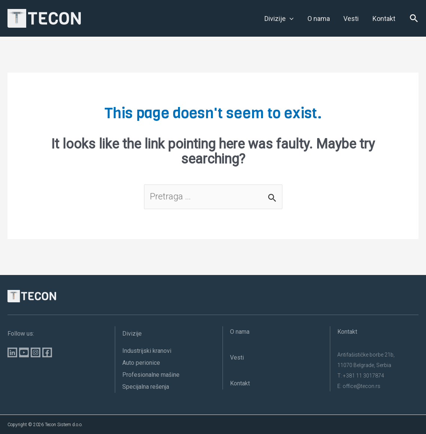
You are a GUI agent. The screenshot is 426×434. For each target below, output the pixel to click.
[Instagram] (35, 352)
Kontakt (240, 383)
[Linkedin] (12, 352)
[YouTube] (24, 352)
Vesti (237, 357)
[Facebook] (47, 352)
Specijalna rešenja (145, 386)
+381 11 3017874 (363, 376)
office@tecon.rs (361, 386)
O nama (239, 331)
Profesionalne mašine (151, 374)
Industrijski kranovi (146, 350)
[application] (291, 18)
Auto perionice (141, 362)
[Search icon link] (414, 20)
